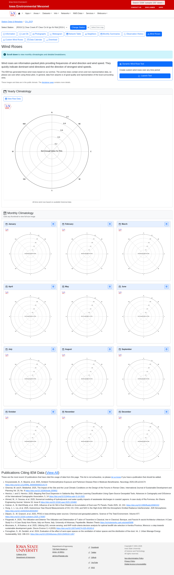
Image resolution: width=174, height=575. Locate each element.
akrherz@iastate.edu (60, 556)
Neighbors (90, 34)
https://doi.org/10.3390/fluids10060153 (142, 505)
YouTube (93, 562)
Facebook (93, 547)
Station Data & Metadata (11, 22)
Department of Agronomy (25, 557)
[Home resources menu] (20, 14)
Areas (36, 13)
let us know (116, 477)
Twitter (92, 552)
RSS (91, 567)
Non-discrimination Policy (134, 558)
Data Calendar (34, 39)
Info (55, 13)
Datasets (46, 13)
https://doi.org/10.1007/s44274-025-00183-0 (75, 528)
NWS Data (77, 13)
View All (52, 473)
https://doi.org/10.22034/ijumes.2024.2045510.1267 (52, 534)
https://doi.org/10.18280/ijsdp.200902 (41, 491)
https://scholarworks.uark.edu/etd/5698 (116, 522)
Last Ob (23, 34)
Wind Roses (154, 34)
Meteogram (56, 34)
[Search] (148, 3)
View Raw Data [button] (13, 99)
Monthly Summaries (110, 34)
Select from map (97, 27)
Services (89, 13)
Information (9, 34)
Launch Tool (145, 76)
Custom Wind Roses (13, 39)
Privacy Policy (130, 561)
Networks (65, 13)
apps (161, 7)
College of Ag (21, 554)
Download (51, 39)
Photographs (39, 34)
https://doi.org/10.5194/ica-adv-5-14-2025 (67, 496)
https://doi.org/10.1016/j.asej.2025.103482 (59, 502)
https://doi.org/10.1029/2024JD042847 (21, 511)
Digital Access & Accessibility (135, 564)
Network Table (73, 34)
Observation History (133, 34)
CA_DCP (29, 22)
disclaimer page (48, 82)
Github (92, 557)
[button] (53, 224)
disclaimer (150, 7)
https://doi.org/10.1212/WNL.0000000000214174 (26, 485)
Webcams (101, 13)
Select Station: (7, 27)
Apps (27, 13)
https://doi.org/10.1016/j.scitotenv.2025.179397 (25, 517)
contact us (136, 7)
